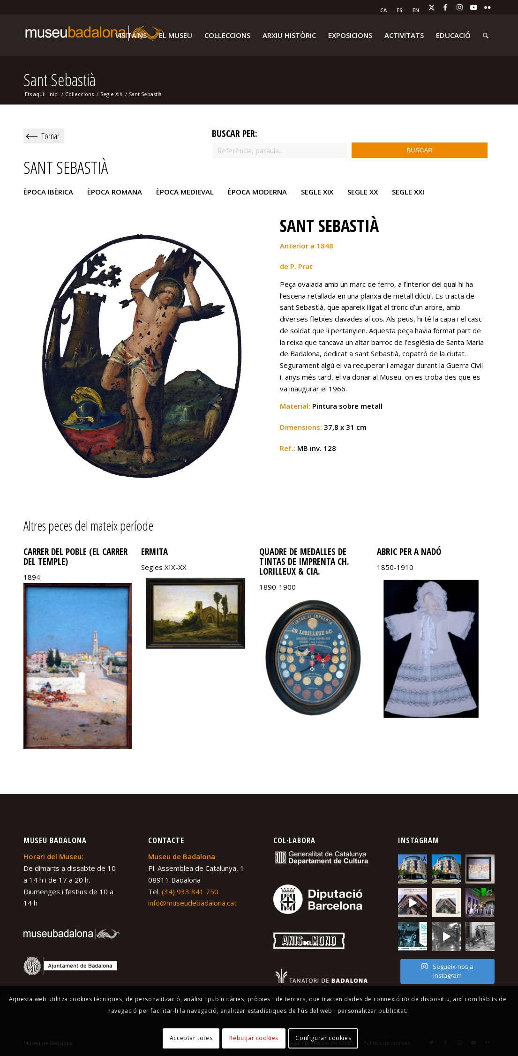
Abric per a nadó (409, 552)
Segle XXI (408, 191)
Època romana (114, 191)
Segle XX (362, 191)
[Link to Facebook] (445, 7)
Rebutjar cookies (253, 1038)
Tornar (50, 136)
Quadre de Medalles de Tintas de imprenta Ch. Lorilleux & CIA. (304, 561)
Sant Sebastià (59, 79)
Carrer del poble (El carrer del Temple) (75, 557)
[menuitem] (383, 10)
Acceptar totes (191, 1038)
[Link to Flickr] (487, 7)
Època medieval (185, 191)
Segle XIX (317, 191)
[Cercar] (486, 35)
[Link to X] (431, 7)
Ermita (154, 552)
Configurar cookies (323, 1038)
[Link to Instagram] (459, 7)
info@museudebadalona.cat (192, 902)
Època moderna (257, 191)
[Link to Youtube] (473, 7)
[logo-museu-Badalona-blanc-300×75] (93, 35)
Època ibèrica (48, 191)
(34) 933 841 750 (190, 891)
